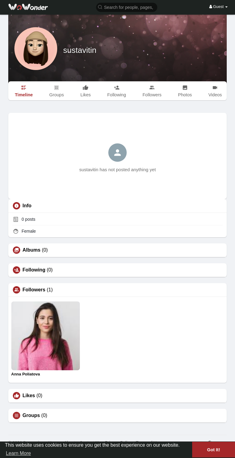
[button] (126, 7)
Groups (31, 415)
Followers (34, 289)
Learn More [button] (18, 453)
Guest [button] (218, 6)
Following (34, 270)
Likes (29, 395)
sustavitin (79, 50)
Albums (32, 250)
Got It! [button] (213, 449)
